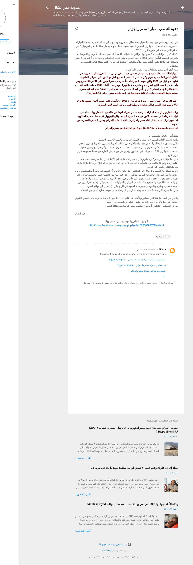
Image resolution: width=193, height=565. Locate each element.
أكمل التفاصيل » (64, 458)
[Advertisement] (37, 69)
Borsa (144, 249)
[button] (58, 29)
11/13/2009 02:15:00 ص (129, 249)
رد (145, 275)
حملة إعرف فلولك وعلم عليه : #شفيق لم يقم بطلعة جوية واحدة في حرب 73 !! (115, 467)
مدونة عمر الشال (48, 7)
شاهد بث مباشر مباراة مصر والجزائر (129, 270)
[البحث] (29, 8)
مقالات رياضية (144, 236)
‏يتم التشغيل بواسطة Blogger (96, 544)
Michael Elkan (88, 551)
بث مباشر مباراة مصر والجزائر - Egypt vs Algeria (123, 265)
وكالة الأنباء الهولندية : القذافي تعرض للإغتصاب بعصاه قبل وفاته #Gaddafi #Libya (113, 504)
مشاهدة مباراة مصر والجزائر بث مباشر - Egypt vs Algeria (119, 259)
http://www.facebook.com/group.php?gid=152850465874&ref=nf (107, 225)
